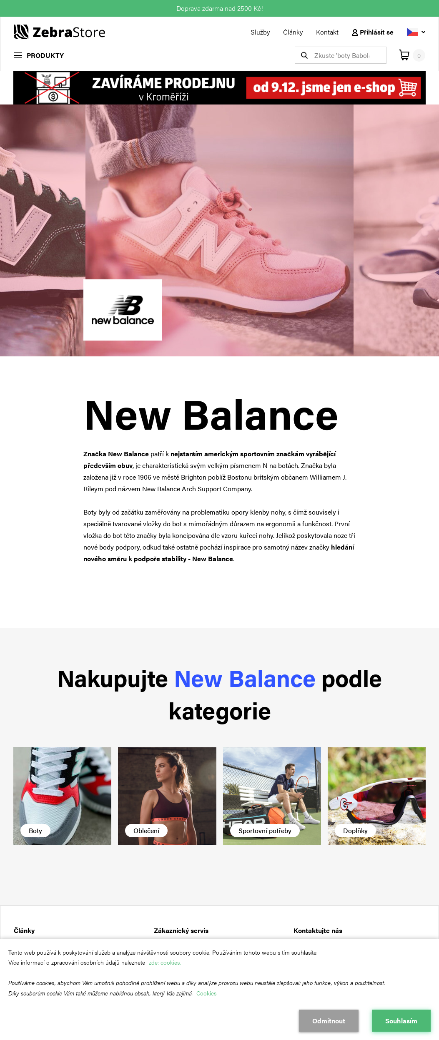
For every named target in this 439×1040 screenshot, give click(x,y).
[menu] (39, 55)
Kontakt (327, 32)
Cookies (206, 993)
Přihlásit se (373, 32)
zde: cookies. (165, 962)
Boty (35, 830)
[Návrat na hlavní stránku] (59, 31)
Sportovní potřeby (264, 830)
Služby (260, 32)
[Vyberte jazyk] (416, 32)
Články (293, 32)
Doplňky (355, 830)
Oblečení (146, 830)
